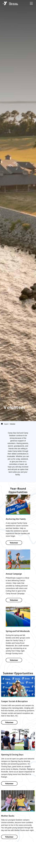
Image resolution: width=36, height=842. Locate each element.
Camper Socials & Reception (14, 701)
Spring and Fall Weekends (18, 631)
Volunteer (14, 543)
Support (6, 424)
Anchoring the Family (16, 519)
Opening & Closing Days (12, 754)
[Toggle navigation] (31, 3)
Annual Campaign (14, 574)
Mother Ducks (7, 816)
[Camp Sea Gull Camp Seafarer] (10, 3)
